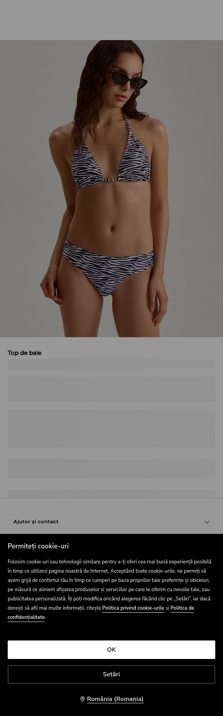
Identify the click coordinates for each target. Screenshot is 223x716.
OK (111, 649)
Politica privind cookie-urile (133, 608)
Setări (111, 674)
